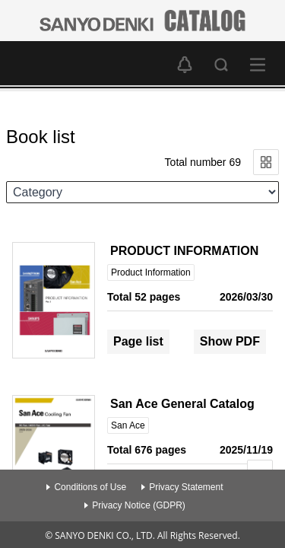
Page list (138, 341)
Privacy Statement (186, 487)
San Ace (128, 425)
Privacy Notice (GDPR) (138, 505)
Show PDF (230, 341)
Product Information (151, 272)
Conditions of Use (90, 487)
